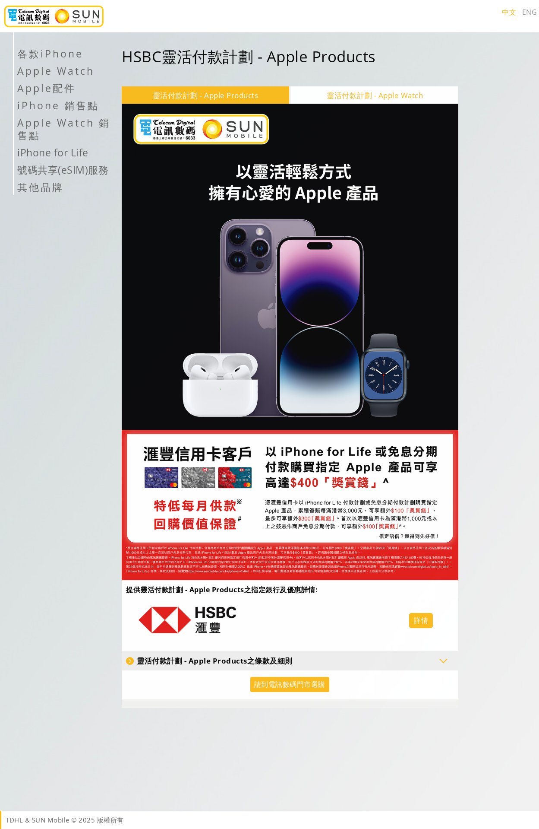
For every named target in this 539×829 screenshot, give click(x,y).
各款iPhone (50, 53)
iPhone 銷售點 (58, 105)
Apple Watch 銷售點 (63, 129)
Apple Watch (56, 71)
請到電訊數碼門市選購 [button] (289, 684)
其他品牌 (40, 187)
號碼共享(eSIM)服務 (62, 170)
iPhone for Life (52, 152)
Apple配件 (46, 88)
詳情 (421, 620)
